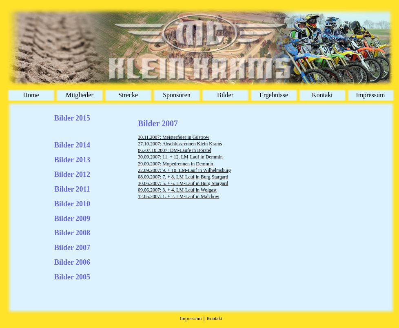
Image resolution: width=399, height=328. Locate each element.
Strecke (128, 94)
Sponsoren (177, 94)
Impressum (370, 94)
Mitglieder (79, 94)
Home (31, 94)
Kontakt (322, 94)
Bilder (225, 94)
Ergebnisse (273, 94)
